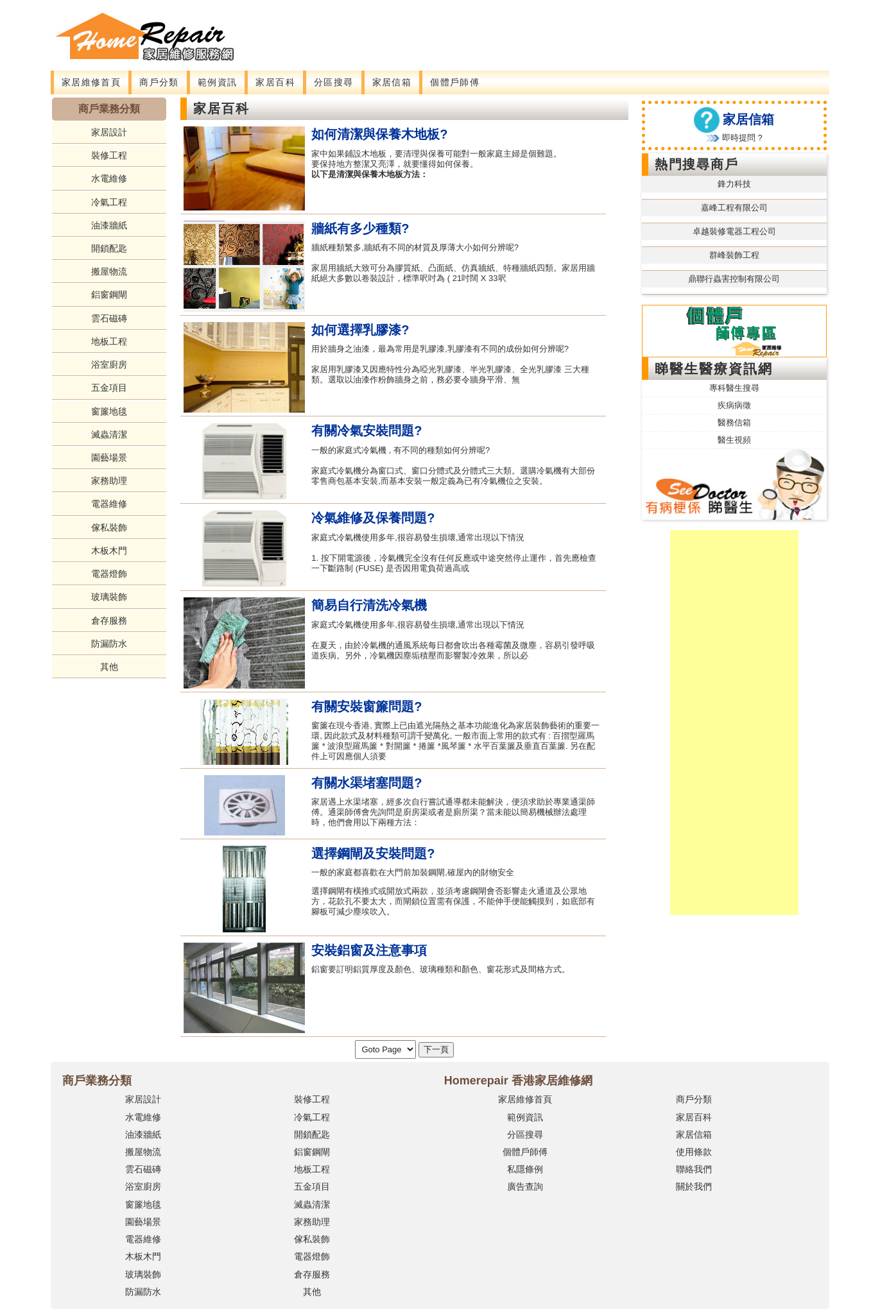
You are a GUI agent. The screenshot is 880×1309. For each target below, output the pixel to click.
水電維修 (109, 178)
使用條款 (694, 1152)
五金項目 (109, 387)
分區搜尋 (334, 82)
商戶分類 (159, 82)
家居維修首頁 (91, 82)
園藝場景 (109, 457)
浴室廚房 (109, 364)
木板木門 (109, 550)
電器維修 (109, 504)
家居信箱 (392, 82)
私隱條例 (525, 1169)
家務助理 (109, 480)
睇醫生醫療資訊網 (714, 368)
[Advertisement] (507, 29)
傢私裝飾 (109, 527)
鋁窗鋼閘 (109, 294)
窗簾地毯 (109, 411)
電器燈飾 (109, 574)
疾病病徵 (734, 405)
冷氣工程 (109, 202)
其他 (109, 667)
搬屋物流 (109, 271)
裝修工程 (109, 155)
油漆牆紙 (109, 225)
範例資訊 (217, 82)
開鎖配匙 (109, 248)
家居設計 (109, 132)
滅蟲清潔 (109, 434)
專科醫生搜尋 (734, 388)
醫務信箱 (734, 422)
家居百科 (275, 82)
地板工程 (109, 341)
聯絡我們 (694, 1169)
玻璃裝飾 (109, 597)
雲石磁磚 (109, 318)
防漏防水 (109, 643)
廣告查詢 (525, 1186)
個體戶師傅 (454, 82)
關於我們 (694, 1186)
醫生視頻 (734, 440)
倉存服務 (109, 620)
